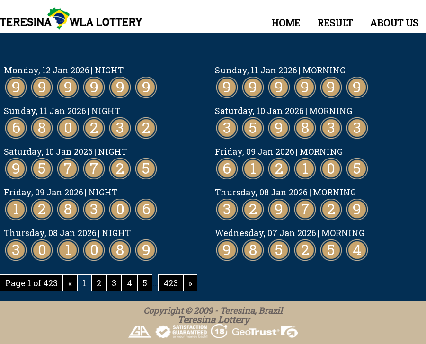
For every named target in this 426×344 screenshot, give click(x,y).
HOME (285, 23)
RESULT (335, 23)
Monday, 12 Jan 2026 (46, 70)
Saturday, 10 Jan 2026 (259, 110)
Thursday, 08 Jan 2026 (261, 192)
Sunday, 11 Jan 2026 (256, 70)
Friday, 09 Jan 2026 (254, 151)
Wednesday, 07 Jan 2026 (265, 233)
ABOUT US (394, 23)
